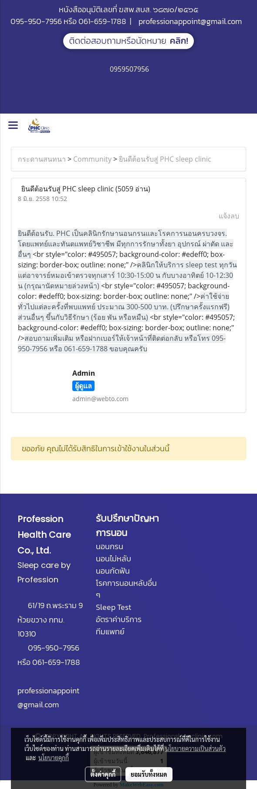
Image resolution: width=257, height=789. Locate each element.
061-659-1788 (102, 21)
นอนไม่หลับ (113, 558)
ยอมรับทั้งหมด (149, 774)
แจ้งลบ (229, 216)
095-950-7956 (36, 21)
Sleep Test (113, 607)
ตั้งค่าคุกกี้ (103, 774)
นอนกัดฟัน (113, 571)
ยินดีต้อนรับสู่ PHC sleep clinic (165, 159)
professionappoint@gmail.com (190, 21)
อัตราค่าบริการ (119, 619)
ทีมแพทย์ (110, 631)
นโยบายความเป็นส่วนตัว (195, 748)
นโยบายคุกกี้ (53, 757)
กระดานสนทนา (42, 159)
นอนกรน (109, 546)
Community (92, 159)
